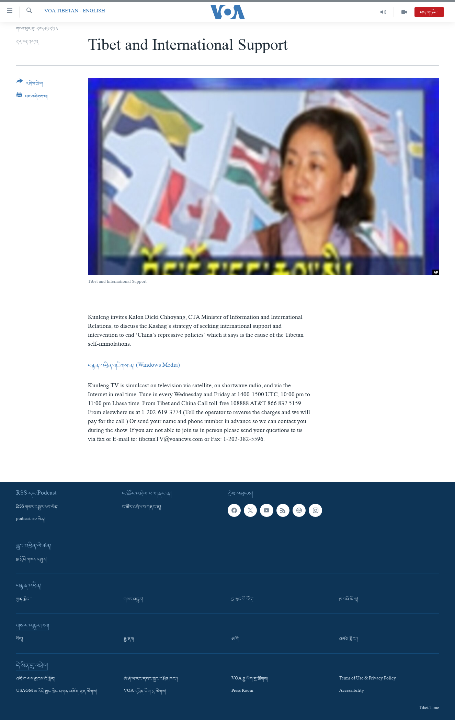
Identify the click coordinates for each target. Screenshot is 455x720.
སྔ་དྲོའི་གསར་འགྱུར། (31, 559)
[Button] (29, 85)
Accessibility (351, 691)
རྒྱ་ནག (129, 639)
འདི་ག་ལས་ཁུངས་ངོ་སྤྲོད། (35, 679)
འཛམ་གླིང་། (348, 639)
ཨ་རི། (235, 639)
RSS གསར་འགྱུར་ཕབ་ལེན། (37, 507)
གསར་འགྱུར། (133, 599)
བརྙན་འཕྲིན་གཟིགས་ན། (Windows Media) (134, 366)
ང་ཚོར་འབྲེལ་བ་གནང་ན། (141, 507)
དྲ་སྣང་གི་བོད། (242, 599)
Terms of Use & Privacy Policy (367, 679)
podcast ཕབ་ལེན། (30, 519)
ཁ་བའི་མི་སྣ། (348, 599)
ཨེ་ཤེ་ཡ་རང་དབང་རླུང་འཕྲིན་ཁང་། (151, 679)
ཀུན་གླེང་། (24, 599)
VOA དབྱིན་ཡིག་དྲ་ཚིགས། (145, 691)
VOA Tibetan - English (74, 12)
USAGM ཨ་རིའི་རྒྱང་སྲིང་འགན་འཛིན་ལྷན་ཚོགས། (56, 691)
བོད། (19, 639)
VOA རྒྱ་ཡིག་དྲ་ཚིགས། (249, 679)
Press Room (242, 691)
